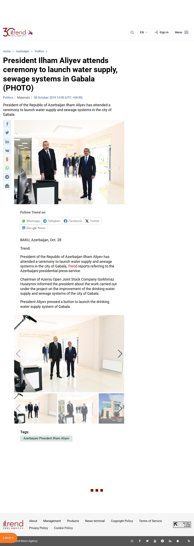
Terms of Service (150, 521)
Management (52, 521)
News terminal (95, 521)
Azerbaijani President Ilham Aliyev (46, 438)
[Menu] (181, 32)
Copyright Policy (122, 521)
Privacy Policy (38, 528)
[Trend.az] (18, 32)
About (33, 521)
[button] (7, 124)
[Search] (132, 32)
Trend (72, 266)
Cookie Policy (63, 528)
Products (73, 521)
